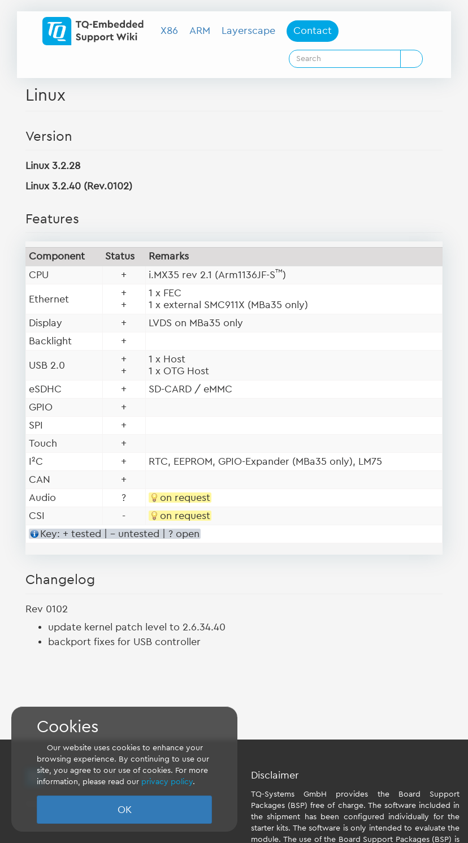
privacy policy (167, 782)
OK (125, 810)
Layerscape (248, 30)
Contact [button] (312, 30)
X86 (169, 30)
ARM (199, 30)
